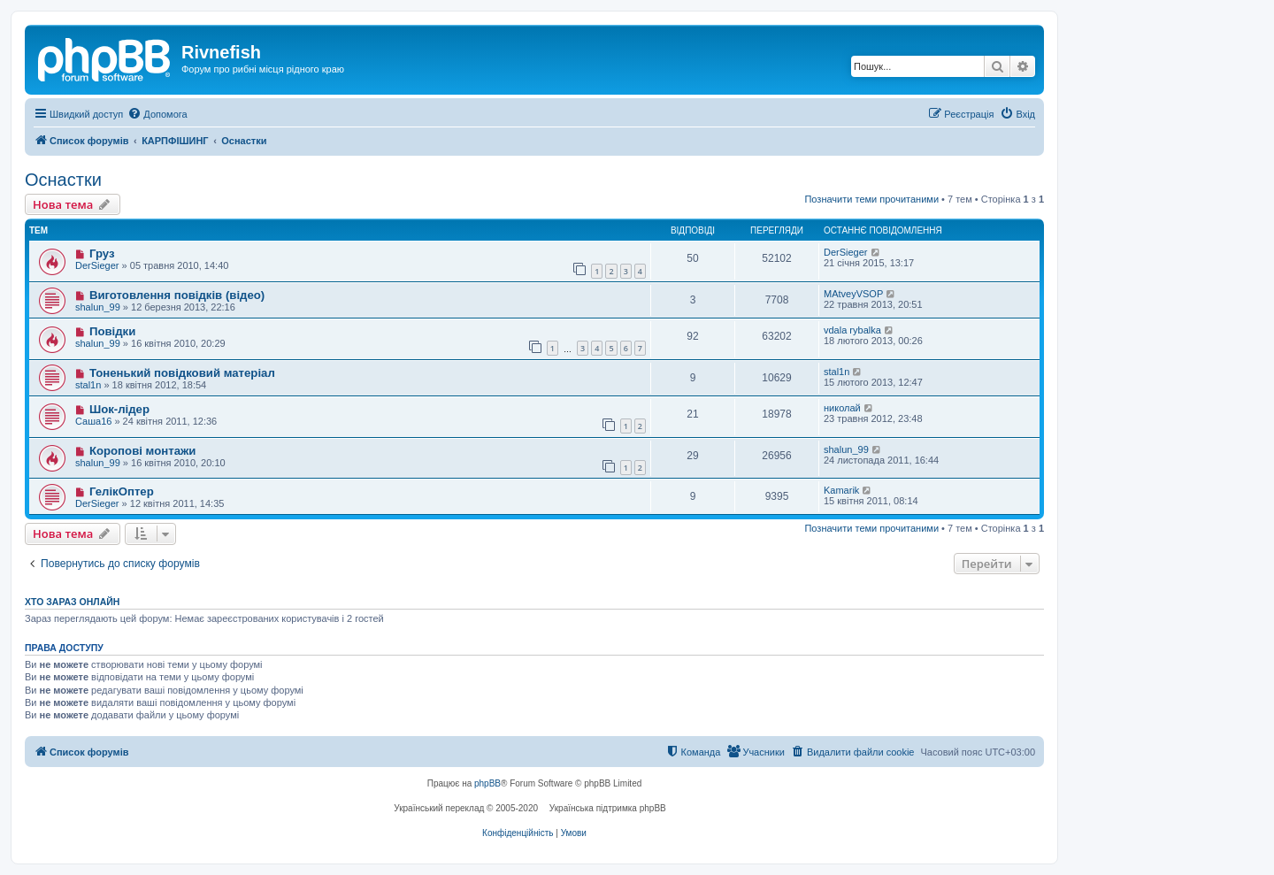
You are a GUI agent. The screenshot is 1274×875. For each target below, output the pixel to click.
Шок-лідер (119, 409)
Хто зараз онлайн (72, 601)
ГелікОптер (121, 491)
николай (842, 408)
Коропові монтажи (142, 450)
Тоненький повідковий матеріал (182, 373)
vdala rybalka (852, 330)
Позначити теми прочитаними (871, 199)
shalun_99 (97, 307)
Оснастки (63, 179)
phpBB (487, 783)
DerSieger (97, 265)
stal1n (88, 385)
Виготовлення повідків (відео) (177, 295)
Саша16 (93, 421)
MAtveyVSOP (853, 293)
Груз (102, 253)
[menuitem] (157, 114)
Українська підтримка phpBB (607, 808)
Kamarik (841, 490)
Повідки (112, 331)
